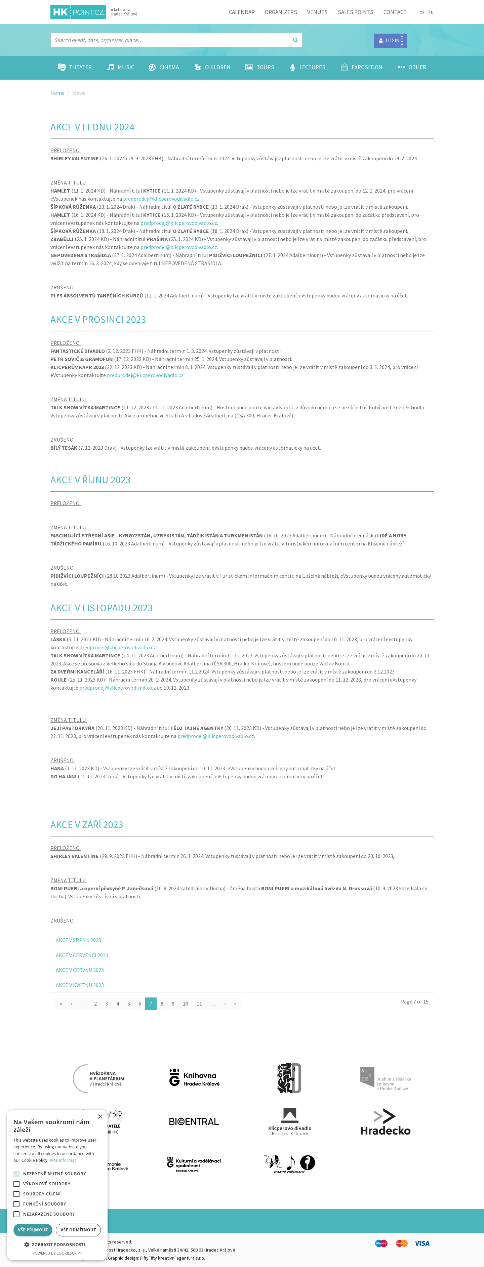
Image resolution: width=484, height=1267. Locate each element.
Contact (395, 12)
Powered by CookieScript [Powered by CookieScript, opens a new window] (57, 1253)
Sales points (355, 12)
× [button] (100, 1116)
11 (199, 1003)
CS (421, 12)
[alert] (57, 1185)
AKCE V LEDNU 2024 (92, 126)
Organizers (281, 12)
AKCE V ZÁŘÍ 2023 (86, 824)
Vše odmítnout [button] (78, 1230)
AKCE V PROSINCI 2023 (98, 319)
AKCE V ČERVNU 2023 (80, 970)
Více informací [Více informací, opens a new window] (64, 1160)
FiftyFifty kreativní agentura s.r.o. (172, 1258)
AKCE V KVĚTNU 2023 (80, 985)
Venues (317, 12)
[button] (57, 1245)
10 (185, 1003)
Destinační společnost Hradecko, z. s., (109, 1250)
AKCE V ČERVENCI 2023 (82, 955)
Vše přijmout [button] (33, 1230)
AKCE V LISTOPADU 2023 (101, 607)
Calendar (242, 12)
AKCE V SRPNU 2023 (78, 940)
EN (431, 12)
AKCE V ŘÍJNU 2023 (90, 479)
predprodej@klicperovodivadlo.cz (161, 198)
